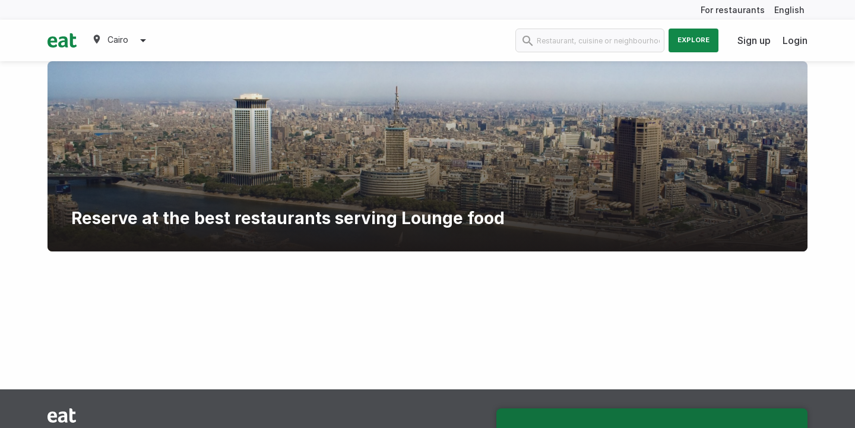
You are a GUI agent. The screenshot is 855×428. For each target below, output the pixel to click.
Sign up (754, 40)
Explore (693, 40)
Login (795, 40)
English (789, 10)
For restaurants (733, 10)
